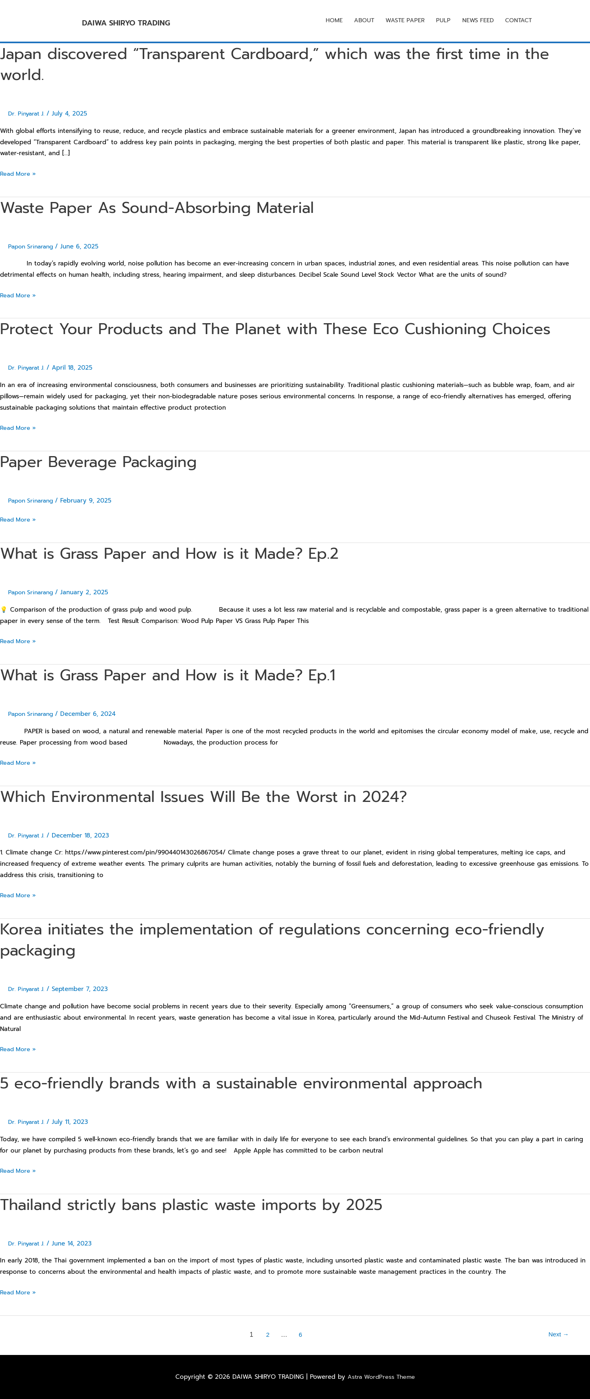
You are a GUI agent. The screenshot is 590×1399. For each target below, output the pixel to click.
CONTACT (517, 21)
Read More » (19, 173)
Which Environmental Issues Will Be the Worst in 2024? (216, 796)
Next (557, 1334)
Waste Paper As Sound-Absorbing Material (167, 207)
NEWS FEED (474, 21)
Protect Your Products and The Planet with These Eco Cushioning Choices (291, 328)
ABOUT (356, 21)
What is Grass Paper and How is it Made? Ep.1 (179, 675)
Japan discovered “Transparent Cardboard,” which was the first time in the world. (292, 64)
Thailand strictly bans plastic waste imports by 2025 (203, 1204)
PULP (439, 21)
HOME (325, 21)
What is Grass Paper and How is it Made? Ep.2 (181, 553)
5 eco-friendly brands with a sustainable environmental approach (256, 1083)
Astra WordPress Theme (381, 1376)
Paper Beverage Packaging (104, 461)
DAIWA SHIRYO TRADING (166, 21)
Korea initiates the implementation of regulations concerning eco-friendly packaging (288, 939)
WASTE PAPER (399, 21)
